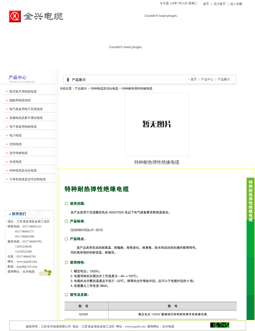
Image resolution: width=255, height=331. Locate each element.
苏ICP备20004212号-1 (193, 326)
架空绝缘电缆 (19, 153)
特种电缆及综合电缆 (23, 170)
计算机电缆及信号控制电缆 (28, 179)
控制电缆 (16, 144)
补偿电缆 (16, 161)
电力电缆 (16, 135)
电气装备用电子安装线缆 (26, 109)
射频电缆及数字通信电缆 (26, 118)
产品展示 (81, 88)
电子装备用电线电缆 (23, 126)
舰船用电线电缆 (20, 100)
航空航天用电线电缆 (23, 91)
